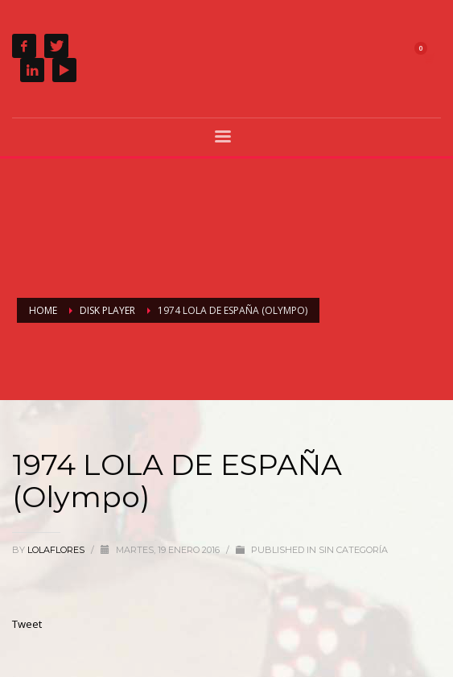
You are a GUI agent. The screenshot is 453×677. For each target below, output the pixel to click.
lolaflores (57, 549)
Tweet (27, 624)
